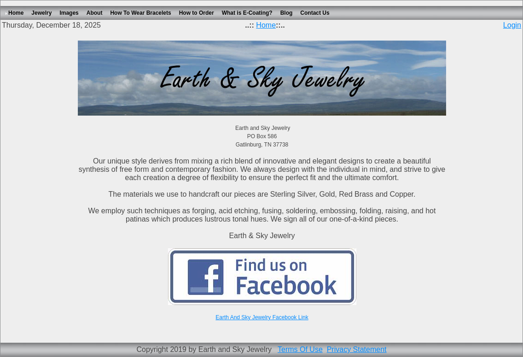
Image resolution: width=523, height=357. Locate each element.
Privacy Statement (357, 349)
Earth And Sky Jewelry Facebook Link (261, 317)
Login (512, 25)
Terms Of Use (300, 349)
